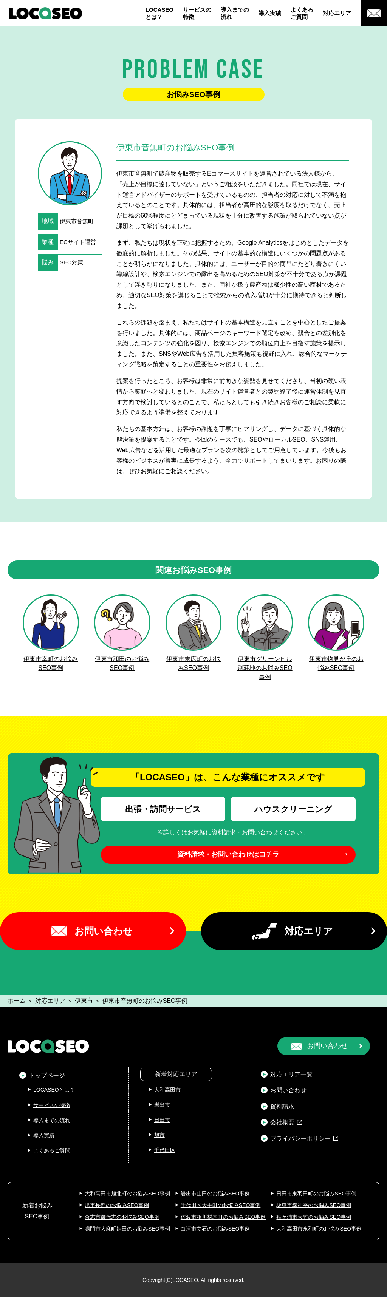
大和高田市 (167, 1090)
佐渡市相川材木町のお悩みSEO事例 (223, 1217)
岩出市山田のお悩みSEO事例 (215, 1193)
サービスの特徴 (197, 13)
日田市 (162, 1120)
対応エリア (337, 13)
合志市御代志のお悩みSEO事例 (122, 1217)
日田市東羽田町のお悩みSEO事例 (316, 1193)
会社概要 (282, 1122)
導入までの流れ (235, 13)
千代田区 (164, 1150)
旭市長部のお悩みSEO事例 (117, 1205)
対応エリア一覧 (291, 1074)
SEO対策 (71, 262)
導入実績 (270, 13)
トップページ (47, 1075)
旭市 (159, 1135)
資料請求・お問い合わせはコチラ (228, 854)
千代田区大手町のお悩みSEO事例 (221, 1205)
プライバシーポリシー (300, 1138)
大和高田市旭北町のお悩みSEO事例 (127, 1193)
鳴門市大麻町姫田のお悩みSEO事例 (127, 1229)
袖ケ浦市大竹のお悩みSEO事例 (313, 1217)
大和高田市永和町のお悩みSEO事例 (319, 1229)
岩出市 (162, 1105)
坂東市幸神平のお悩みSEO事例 (313, 1205)
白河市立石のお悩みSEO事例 (215, 1229)
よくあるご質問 (302, 13)
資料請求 (282, 1106)
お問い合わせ (103, 931)
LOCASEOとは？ (159, 13)
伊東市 (68, 221)
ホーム (17, 1000)
